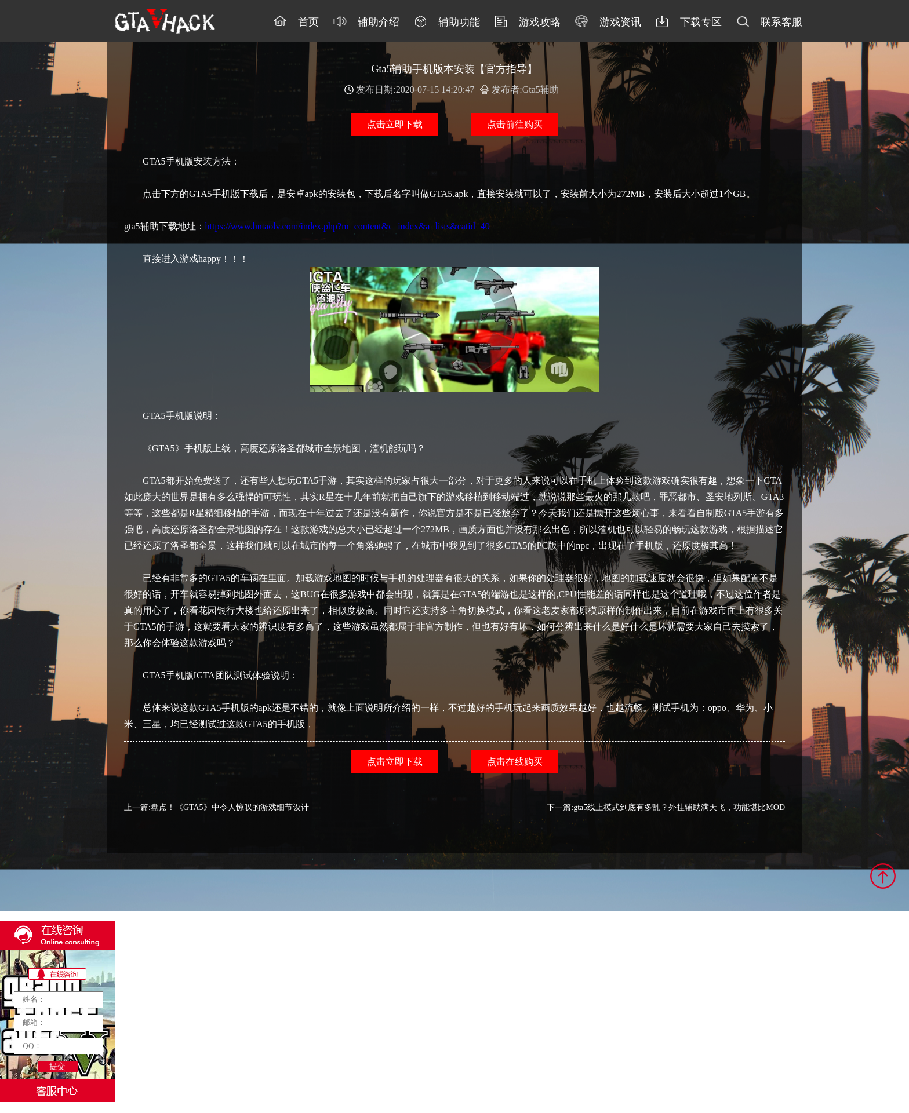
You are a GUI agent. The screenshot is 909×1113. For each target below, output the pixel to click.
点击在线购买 (515, 762)
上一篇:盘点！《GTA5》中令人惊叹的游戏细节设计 (216, 807)
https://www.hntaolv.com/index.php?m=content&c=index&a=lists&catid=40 (347, 226)
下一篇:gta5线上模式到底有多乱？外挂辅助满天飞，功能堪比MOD (666, 807)
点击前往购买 (515, 124)
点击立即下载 (395, 124)
